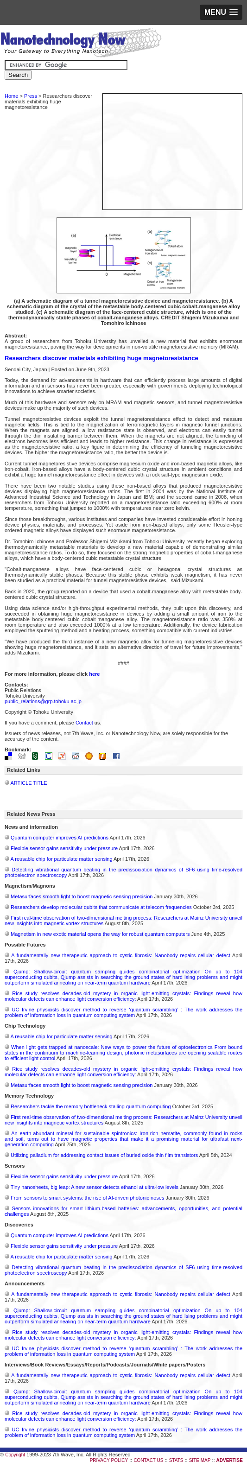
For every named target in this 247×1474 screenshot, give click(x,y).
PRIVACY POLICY (109, 1460)
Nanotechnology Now (81, 44)
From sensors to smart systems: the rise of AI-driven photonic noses (87, 1198)
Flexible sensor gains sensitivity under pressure (64, 848)
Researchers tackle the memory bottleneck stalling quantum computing (91, 1106)
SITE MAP (200, 1460)
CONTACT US (148, 1460)
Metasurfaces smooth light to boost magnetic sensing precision (81, 896)
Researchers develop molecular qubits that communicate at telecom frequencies (101, 907)
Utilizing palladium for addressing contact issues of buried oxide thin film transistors (104, 1155)
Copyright (15, 1454)
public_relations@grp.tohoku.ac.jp (43, 701)
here (94, 674)
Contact (84, 722)
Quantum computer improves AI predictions (59, 837)
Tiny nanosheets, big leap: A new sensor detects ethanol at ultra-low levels (94, 1187)
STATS (176, 1460)
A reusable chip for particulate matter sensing (61, 859)
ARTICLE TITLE (28, 783)
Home (11, 96)
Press (30, 96)
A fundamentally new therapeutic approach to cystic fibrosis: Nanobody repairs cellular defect (120, 955)
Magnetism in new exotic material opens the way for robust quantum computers (100, 934)
